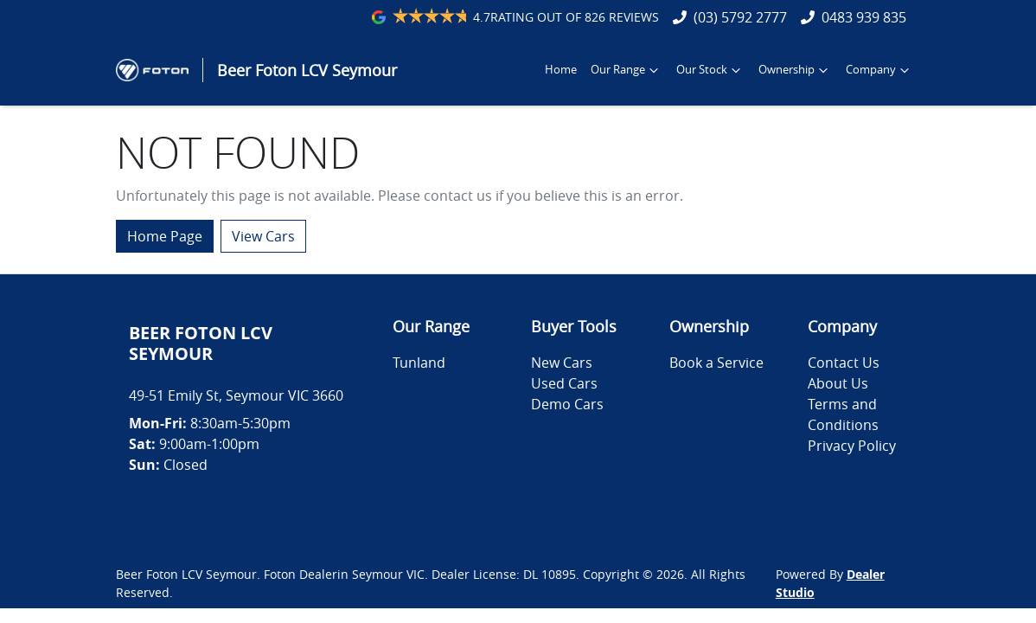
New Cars (561, 362)
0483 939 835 (864, 17)
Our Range (626, 70)
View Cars (263, 236)
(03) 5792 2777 (740, 17)
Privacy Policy (852, 445)
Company (879, 70)
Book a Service (716, 362)
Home (561, 69)
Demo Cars (567, 404)
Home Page (164, 236)
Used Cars (564, 383)
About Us (838, 383)
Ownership (795, 70)
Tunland (419, 362)
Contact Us (843, 362)
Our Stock (710, 70)
